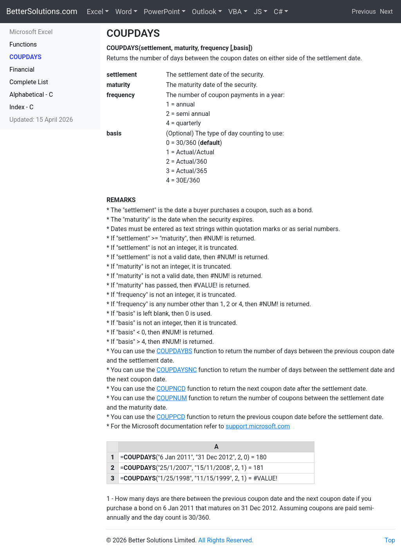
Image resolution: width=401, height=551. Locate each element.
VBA (235, 11)
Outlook (204, 11)
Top (390, 540)
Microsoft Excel (30, 32)
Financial (21, 69)
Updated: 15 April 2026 (41, 119)
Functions (23, 44)
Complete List (28, 82)
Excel (95, 11)
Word (123, 11)
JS (258, 11)
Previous (364, 11)
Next (386, 11)
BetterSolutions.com (42, 11)
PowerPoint (162, 11)
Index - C (21, 107)
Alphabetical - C (31, 94)
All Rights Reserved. (225, 540)
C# (278, 11)
